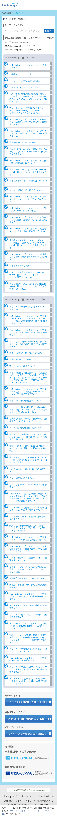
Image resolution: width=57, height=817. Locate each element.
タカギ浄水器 (7, 13)
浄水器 (15, 796)
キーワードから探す (14, 25)
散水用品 (45, 796)
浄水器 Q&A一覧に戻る (16, 19)
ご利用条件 (9, 801)
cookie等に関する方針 (19, 811)
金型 (53, 796)
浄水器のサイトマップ (29, 796)
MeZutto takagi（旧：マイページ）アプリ (23, 49)
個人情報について (45, 801)
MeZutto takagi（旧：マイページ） (20, 46)
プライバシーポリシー (25, 801)
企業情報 (6, 796)
